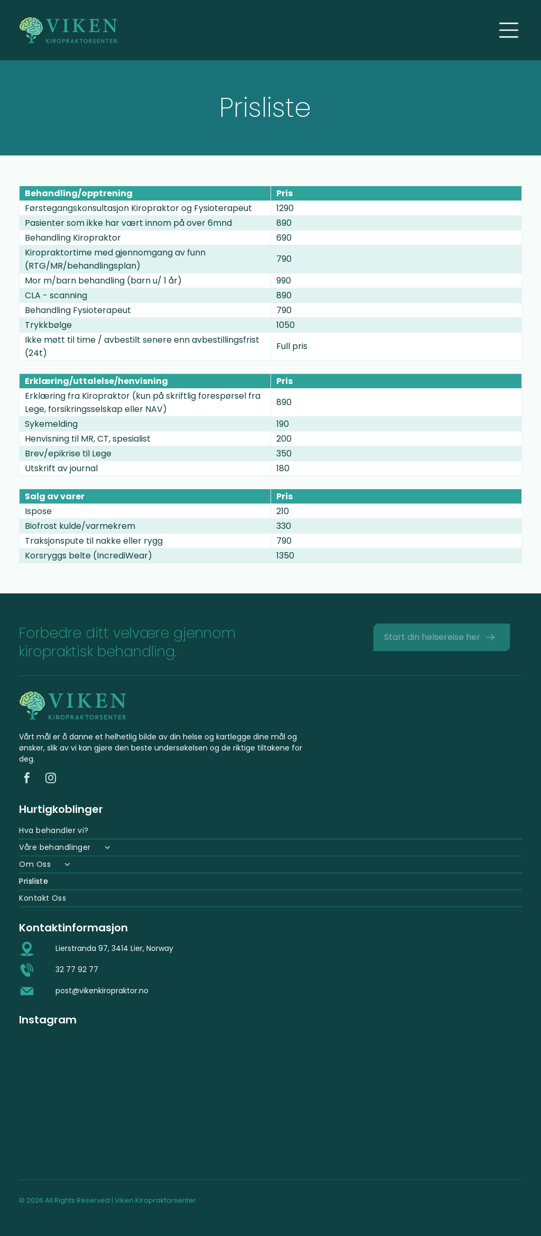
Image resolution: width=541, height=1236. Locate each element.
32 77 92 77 (76, 969)
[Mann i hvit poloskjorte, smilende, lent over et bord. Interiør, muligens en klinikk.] (208, 1099)
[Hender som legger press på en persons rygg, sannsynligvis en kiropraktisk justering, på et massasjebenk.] (85, 1099)
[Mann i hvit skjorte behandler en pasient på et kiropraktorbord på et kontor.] (332, 1099)
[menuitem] (270, 830)
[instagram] (51, 779)
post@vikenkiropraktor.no (101, 990)
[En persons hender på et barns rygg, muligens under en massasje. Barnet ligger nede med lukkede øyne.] (456, 1099)
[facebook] (27, 779)
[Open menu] (509, 30)
